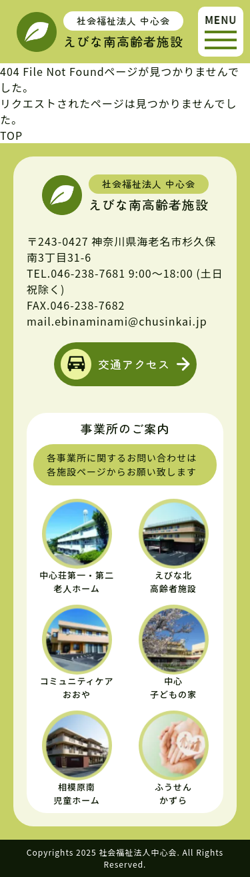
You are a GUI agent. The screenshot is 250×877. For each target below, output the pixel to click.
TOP (11, 135)
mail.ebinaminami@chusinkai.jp (117, 321)
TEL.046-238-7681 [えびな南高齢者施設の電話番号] (76, 273)
